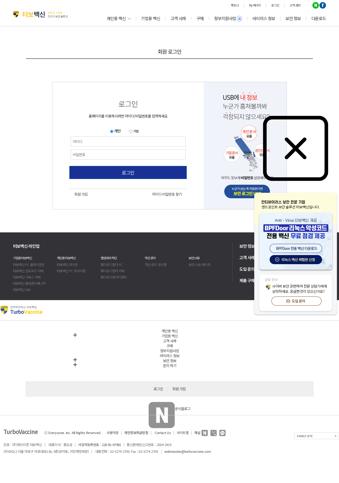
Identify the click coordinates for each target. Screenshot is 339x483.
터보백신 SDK (22, 289)
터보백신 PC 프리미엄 (71, 270)
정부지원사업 (228, 18)
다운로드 (318, 18)
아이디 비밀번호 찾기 (167, 194)
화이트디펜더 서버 (112, 270)
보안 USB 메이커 (199, 264)
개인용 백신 (119, 18)
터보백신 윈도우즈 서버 (28, 270)
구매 (200, 18)
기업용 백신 (150, 18)
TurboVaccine (20, 431)
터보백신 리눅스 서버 (26, 277)
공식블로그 (169, 408)
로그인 (128, 172)
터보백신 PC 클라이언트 (28, 264)
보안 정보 (293, 18)
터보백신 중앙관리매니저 (29, 283)
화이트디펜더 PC (112, 264)
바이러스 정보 (263, 18)
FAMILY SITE (305, 436)
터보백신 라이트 (67, 264)
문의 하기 (169, 365)
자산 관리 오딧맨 (155, 264)
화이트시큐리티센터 (113, 277)
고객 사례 (178, 18)
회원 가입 (81, 194)
